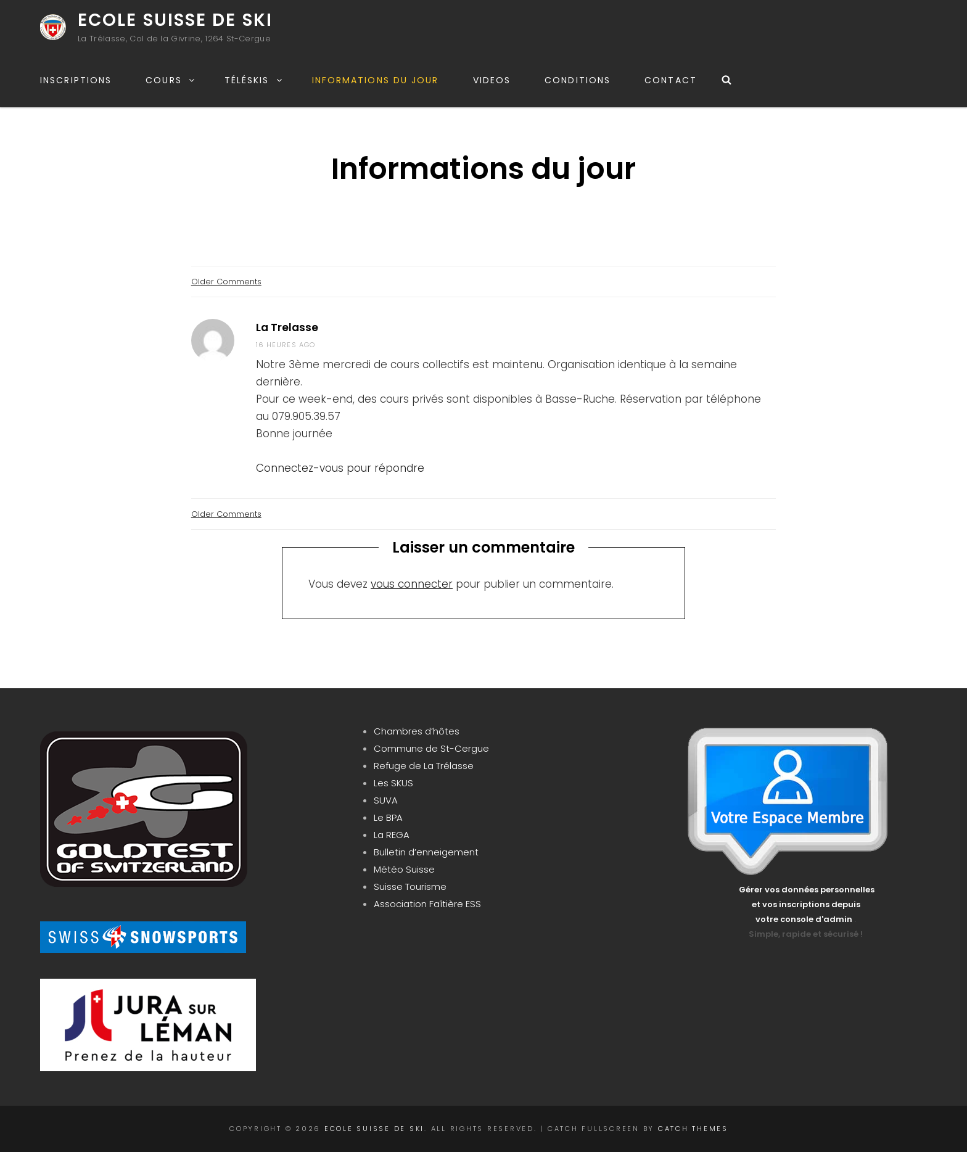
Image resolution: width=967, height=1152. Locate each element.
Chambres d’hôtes (416, 731)
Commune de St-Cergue (431, 748)
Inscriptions (76, 80)
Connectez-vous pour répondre (340, 468)
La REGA (391, 834)
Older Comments (226, 281)
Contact (670, 80)
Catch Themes (693, 1128)
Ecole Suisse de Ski (175, 20)
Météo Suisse (404, 869)
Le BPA (388, 817)
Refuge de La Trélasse (424, 765)
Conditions (578, 80)
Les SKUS (393, 782)
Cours (171, 80)
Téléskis (254, 80)
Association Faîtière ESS (427, 903)
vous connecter (412, 584)
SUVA (386, 800)
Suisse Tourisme (410, 886)
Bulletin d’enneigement (426, 851)
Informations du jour (375, 80)
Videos (492, 80)
